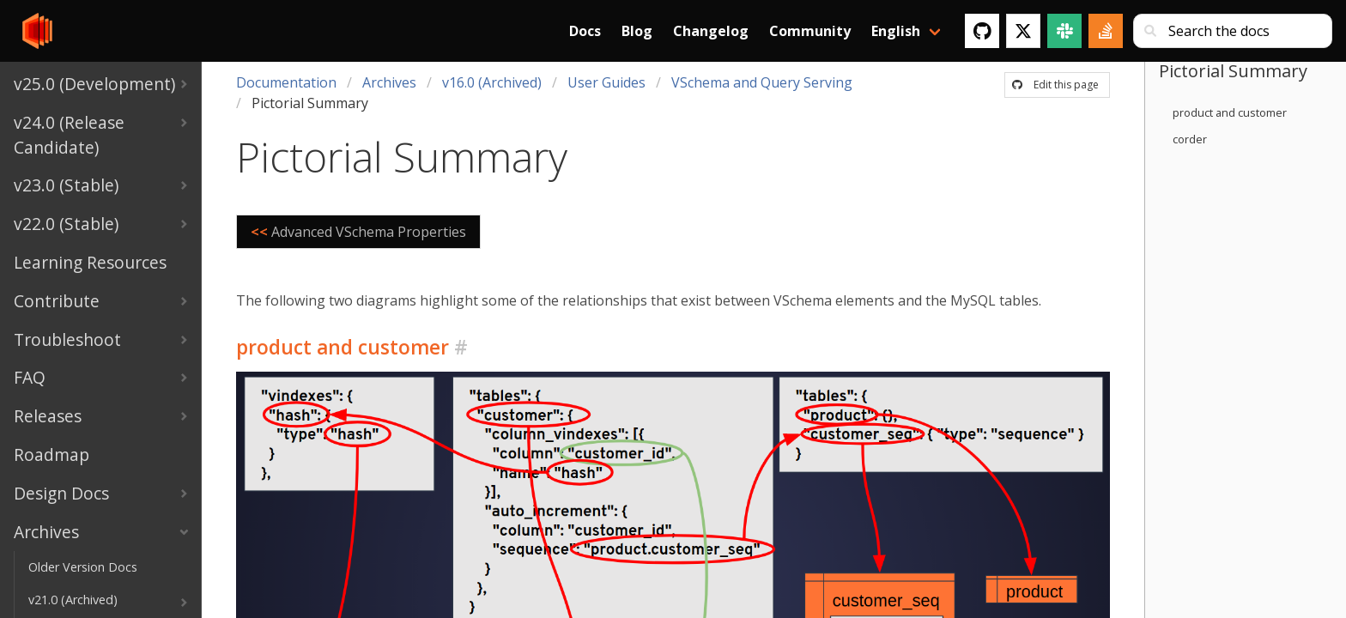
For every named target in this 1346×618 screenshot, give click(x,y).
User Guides (606, 82)
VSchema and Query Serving (761, 82)
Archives (389, 82)
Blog (636, 30)
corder (1190, 139)
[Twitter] (1023, 31)
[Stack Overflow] (1105, 31)
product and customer (1230, 112)
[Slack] (1064, 31)
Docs (585, 30)
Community (810, 30)
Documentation (286, 82)
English (895, 30)
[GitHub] (982, 31)
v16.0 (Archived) (492, 82)
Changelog (711, 30)
